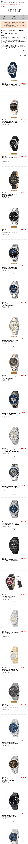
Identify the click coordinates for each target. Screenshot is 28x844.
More (24, 51)
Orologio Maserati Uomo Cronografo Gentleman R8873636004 (8, 780)
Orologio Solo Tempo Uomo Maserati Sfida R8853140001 (10, 268)
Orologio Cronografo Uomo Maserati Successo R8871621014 (11, 158)
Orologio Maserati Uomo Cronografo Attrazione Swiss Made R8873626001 (10, 817)
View (14, 91)
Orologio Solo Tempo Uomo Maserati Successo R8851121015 (11, 85)
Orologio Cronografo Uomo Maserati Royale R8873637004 (10, 560)
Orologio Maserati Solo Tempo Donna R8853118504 (10, 633)
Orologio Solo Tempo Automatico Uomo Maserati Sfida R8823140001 (11, 415)
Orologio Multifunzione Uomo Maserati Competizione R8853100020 (10, 378)
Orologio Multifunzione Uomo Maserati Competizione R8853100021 (10, 342)
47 (18, 2)
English (4, 6)
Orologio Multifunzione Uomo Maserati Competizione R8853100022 (10, 305)
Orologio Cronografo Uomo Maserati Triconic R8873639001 (10, 524)
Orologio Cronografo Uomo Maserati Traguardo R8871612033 (9, 196)
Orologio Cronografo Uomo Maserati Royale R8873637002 (10, 450)
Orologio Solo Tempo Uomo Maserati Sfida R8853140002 (10, 231)
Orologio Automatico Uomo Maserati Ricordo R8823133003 (10, 487)
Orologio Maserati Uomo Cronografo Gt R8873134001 (10, 706)
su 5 (14, 2)
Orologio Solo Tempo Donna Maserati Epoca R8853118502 (10, 670)
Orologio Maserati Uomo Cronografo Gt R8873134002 (10, 743)
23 (24, 55)
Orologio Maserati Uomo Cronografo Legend (8, 597)
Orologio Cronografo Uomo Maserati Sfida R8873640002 (10, 122)
